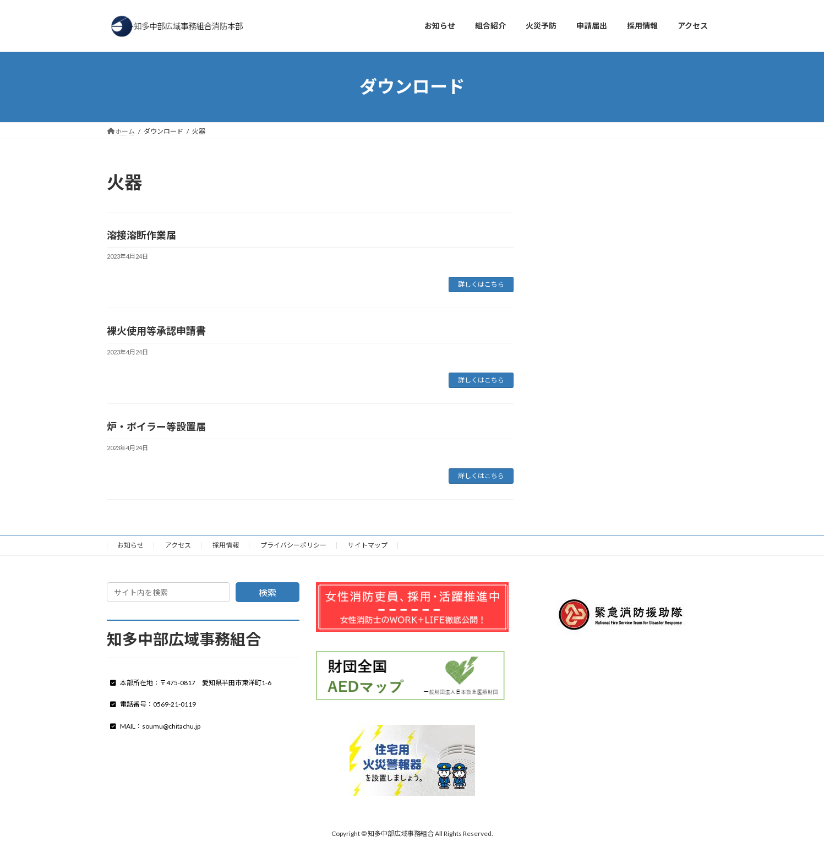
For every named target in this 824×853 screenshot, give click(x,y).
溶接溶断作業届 (141, 235)
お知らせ (130, 545)
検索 (267, 592)
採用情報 (225, 545)
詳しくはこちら (481, 284)
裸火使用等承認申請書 (156, 331)
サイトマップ (368, 545)
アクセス (178, 545)
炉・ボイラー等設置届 (156, 426)
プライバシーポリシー (293, 545)
